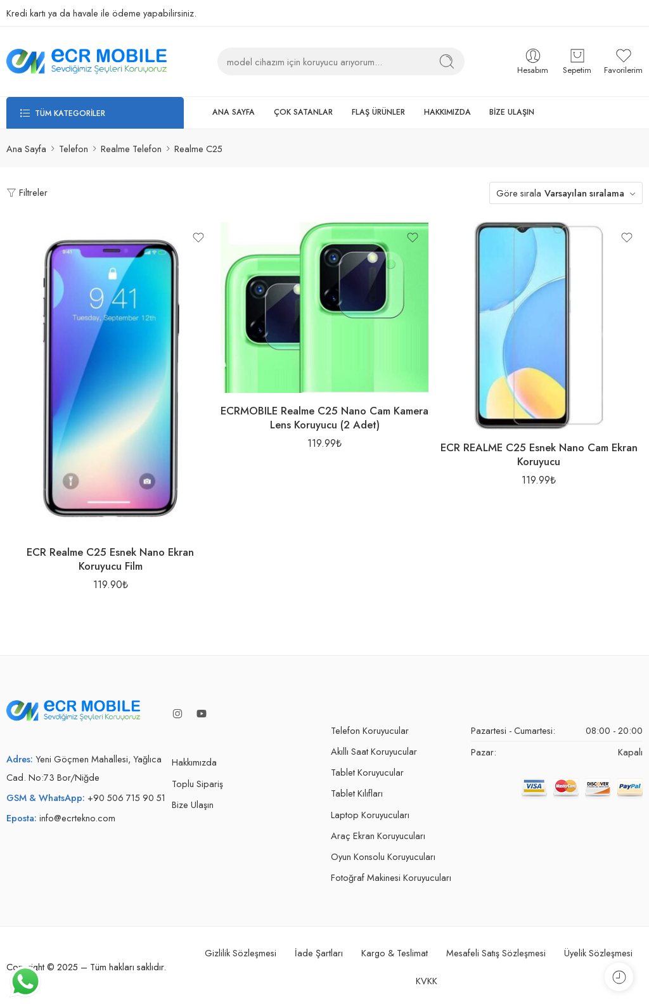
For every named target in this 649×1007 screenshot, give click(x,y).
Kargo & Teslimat (394, 952)
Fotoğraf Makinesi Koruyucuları (391, 877)
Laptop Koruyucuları (370, 814)
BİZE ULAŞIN (511, 112)
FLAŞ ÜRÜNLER (378, 112)
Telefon (73, 148)
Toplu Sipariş (197, 783)
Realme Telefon (131, 148)
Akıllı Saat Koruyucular (374, 751)
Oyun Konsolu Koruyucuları (383, 856)
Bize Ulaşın (193, 804)
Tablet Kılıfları (357, 793)
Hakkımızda (194, 762)
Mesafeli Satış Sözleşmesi (496, 952)
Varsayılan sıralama (584, 193)
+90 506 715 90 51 (126, 797)
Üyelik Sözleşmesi (598, 952)
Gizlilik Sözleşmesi (240, 952)
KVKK (426, 980)
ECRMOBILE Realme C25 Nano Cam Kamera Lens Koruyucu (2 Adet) (324, 417)
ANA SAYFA (233, 112)
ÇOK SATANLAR (303, 112)
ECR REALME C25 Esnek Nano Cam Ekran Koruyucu (539, 454)
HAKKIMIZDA (447, 112)
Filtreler (27, 192)
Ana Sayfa (26, 148)
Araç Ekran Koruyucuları (378, 835)
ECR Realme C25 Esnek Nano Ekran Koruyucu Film (110, 559)
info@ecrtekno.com (77, 817)
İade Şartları (319, 952)
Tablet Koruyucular (367, 772)
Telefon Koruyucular (370, 730)
